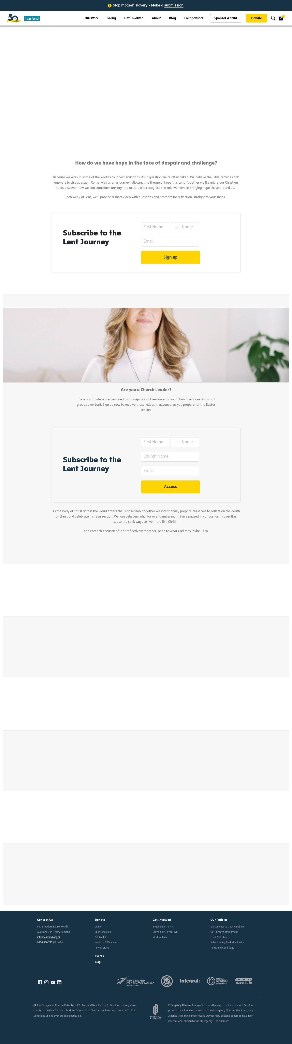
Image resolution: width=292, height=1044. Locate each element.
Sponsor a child (225, 19)
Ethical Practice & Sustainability (228, 927)
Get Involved (133, 19)
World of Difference (106, 942)
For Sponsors (193, 19)
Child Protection (219, 937)
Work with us (160, 937)
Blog (172, 19)
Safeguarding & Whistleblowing (228, 942)
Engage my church (163, 927)
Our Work (91, 19)
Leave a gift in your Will (166, 932)
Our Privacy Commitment (224, 932)
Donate (256, 19)
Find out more (222, 1021)
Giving (111, 19)
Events (99, 956)
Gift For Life (101, 937)
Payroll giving (102, 948)
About (156, 19)
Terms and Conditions (222, 948)
